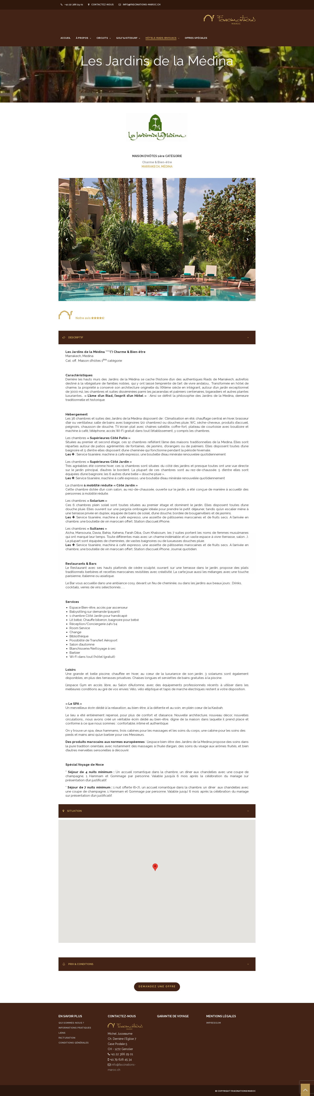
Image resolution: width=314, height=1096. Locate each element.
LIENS (61, 1033)
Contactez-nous (101, 4)
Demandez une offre (157, 986)
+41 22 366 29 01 (72, 4)
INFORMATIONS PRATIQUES (74, 1027)
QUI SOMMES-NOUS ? (71, 1023)
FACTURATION (66, 1038)
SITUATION (72, 810)
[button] (155, 867)
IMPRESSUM (213, 1023)
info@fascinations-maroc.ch (139, 4)
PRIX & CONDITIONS (78, 964)
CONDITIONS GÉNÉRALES (73, 1042)
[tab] (157, 337)
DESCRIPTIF (73, 337)
